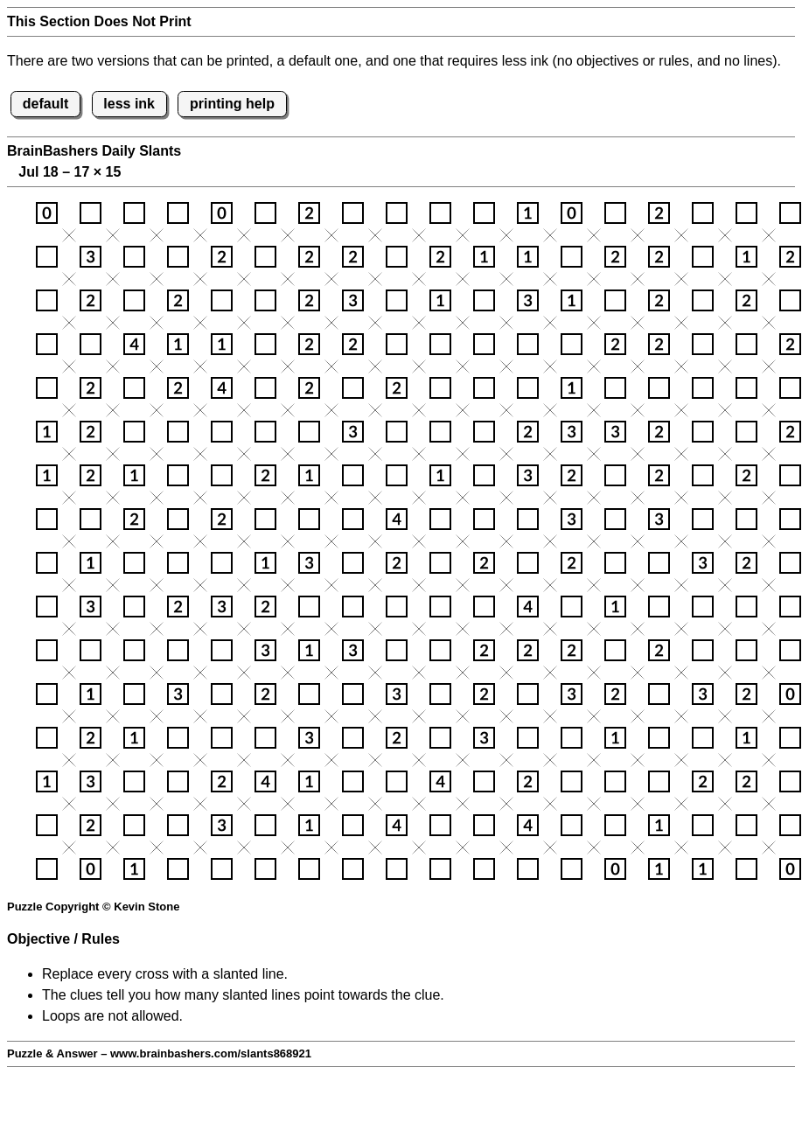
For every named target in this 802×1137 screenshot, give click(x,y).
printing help (232, 103)
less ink (129, 103)
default (45, 103)
